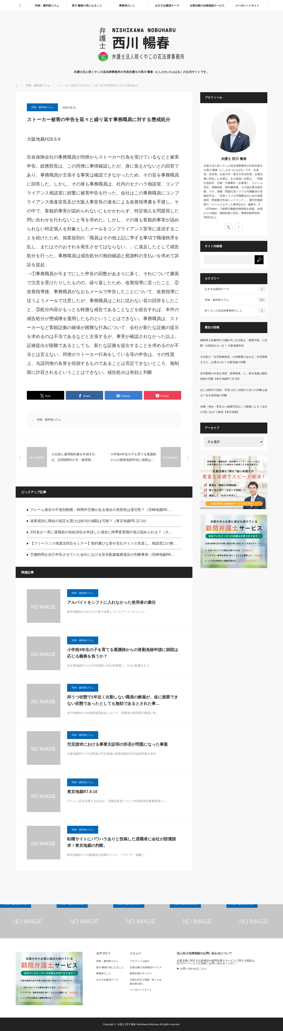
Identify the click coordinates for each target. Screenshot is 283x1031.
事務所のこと (127, 5)
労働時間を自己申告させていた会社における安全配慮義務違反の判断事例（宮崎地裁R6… (102, 554)
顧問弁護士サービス (141, 973)
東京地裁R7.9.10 (82, 791)
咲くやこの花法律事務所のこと (235, 310)
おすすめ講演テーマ (167, 5)
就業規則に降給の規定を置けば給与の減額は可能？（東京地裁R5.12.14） (89, 521)
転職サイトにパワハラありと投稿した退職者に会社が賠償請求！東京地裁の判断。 (121, 842)
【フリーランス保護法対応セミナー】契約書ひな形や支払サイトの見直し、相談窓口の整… (103, 543)
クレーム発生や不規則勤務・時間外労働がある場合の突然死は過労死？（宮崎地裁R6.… (101, 510)
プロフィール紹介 (139, 961)
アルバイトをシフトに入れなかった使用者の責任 (111, 602)
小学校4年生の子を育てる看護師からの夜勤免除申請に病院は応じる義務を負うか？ (122, 652)
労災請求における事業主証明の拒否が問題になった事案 (117, 744)
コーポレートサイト (247, 5)
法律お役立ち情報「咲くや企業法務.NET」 (146, 981)
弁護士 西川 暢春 (233, 159)
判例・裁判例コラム (47, 5)
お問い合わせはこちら (193, 968)
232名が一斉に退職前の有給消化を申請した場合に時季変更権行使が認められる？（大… (101, 532)
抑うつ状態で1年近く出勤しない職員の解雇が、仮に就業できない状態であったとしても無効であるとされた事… (122, 700)
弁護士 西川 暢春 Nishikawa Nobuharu (138, 1024)
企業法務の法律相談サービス (207, 5)
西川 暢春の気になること (87, 5)
